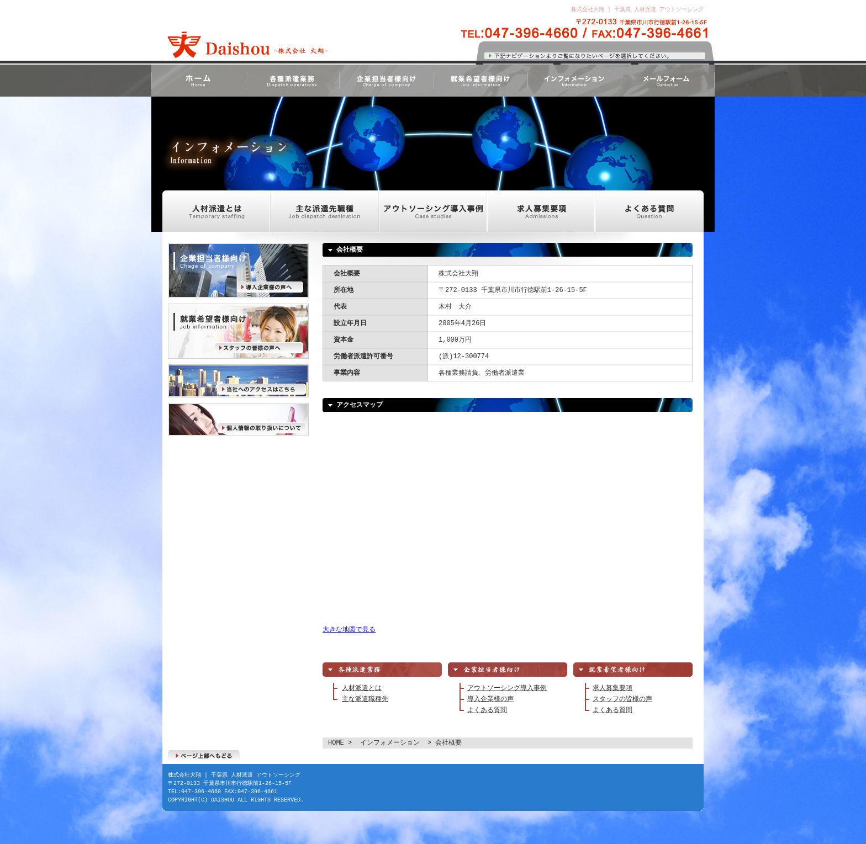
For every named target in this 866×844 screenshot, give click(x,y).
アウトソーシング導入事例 (433, 211)
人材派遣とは (216, 211)
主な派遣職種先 (365, 699)
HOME (198, 81)
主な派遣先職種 (325, 211)
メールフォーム (668, 81)
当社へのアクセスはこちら (238, 380)
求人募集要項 (541, 211)
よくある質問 (649, 211)
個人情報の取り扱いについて (238, 419)
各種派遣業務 (292, 81)
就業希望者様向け (480, 81)
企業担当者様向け (386, 81)
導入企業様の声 (238, 270)
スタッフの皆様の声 (238, 331)
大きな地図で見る (349, 629)
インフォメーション (574, 81)
